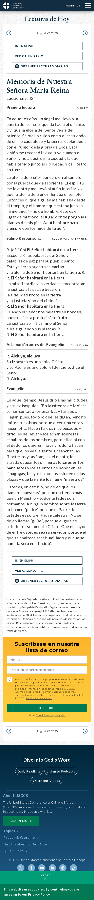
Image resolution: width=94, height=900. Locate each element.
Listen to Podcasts (61, 771)
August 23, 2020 (85, 33)
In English (24, 46)
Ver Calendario (29, 56)
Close (45, 875)
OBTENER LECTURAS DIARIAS (44, 66)
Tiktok (73, 868)
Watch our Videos (46, 780)
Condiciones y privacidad (50, 715)
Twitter (20, 868)
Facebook (31, 868)
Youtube (41, 868)
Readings (72, 5)
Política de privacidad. (39, 698)
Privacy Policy (39, 894)
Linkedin (52, 868)
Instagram (63, 868)
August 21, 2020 (9, 33)
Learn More (21, 820)
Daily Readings (28, 771)
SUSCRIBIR (47, 708)
